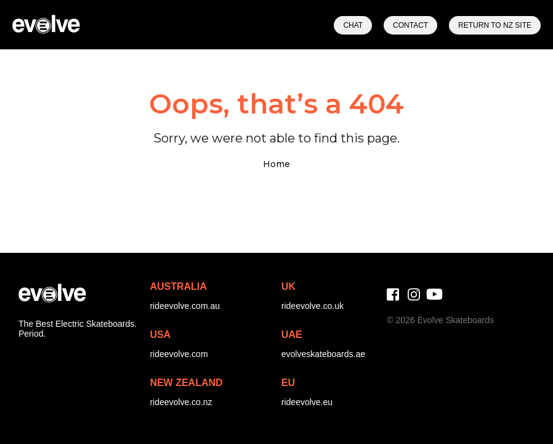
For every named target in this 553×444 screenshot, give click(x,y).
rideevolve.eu (307, 402)
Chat (353, 25)
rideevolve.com (179, 354)
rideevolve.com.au (185, 306)
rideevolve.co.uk (312, 306)
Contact (410, 25)
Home (276, 164)
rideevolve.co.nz (181, 402)
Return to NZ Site (494, 25)
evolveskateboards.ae (323, 354)
